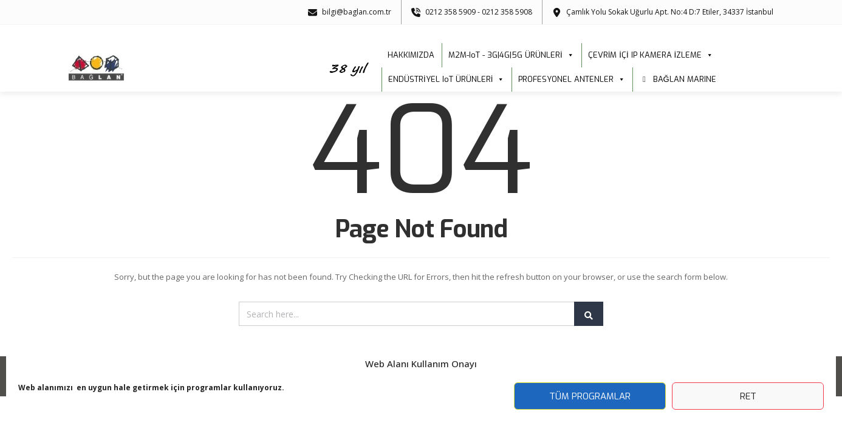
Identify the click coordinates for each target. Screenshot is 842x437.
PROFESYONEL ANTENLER (571, 79)
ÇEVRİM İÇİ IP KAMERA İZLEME (650, 55)
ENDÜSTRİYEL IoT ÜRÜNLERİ (446, 79)
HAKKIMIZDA (411, 55)
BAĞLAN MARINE (684, 79)
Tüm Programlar (590, 396)
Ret (748, 396)
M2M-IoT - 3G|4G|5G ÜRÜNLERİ (511, 55)
